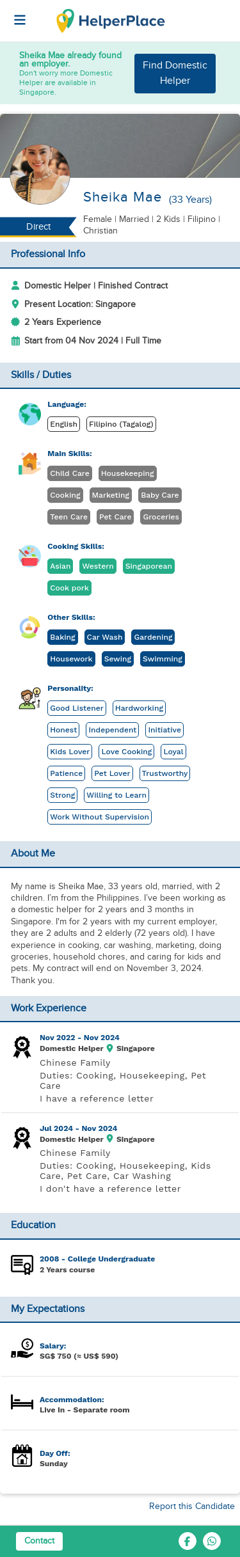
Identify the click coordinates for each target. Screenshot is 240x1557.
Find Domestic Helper (175, 73)
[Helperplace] (13, 13)
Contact (39, 1541)
